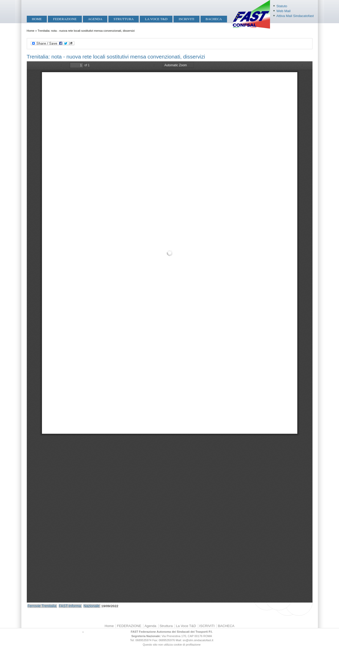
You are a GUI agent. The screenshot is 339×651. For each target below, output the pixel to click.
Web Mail (283, 11)
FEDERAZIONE (64, 19)
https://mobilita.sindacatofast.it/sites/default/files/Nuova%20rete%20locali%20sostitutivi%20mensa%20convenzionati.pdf (169, 332)
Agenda (95, 19)
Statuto (281, 6)
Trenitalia (49, 606)
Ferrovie (34, 606)
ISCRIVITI (186, 19)
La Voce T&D (156, 19)
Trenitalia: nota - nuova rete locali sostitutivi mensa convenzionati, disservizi (116, 57)
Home (37, 19)
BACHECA (214, 19)
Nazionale (91, 606)
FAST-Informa (70, 606)
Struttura (124, 19)
